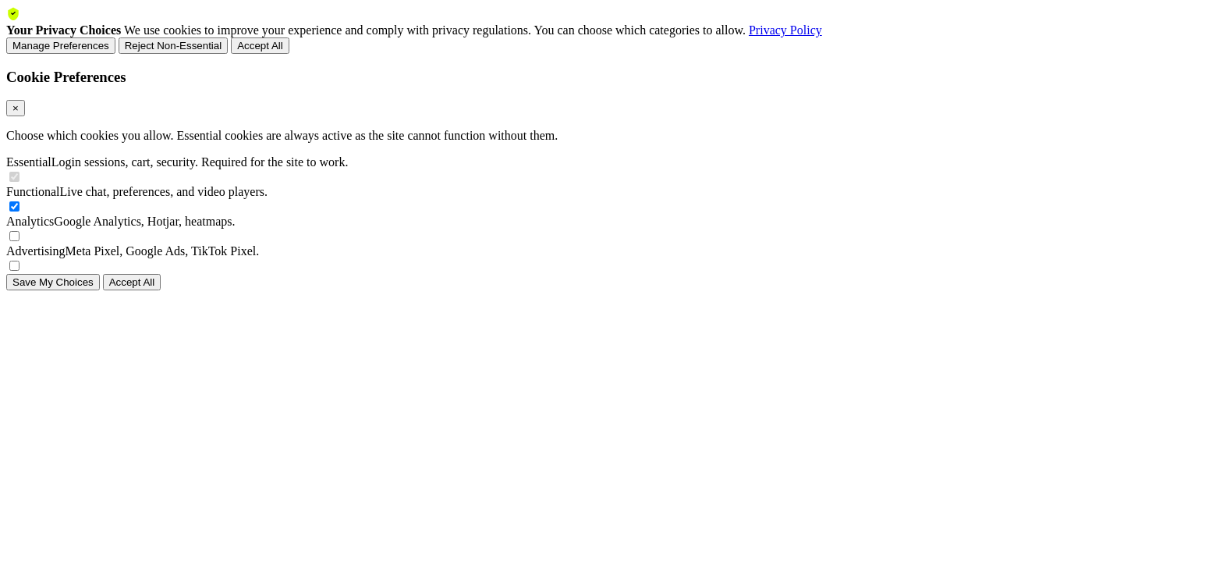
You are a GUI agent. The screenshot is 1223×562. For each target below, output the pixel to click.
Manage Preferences (60, 46)
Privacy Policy (785, 30)
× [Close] (15, 108)
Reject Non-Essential (173, 46)
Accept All (260, 46)
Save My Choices (53, 282)
